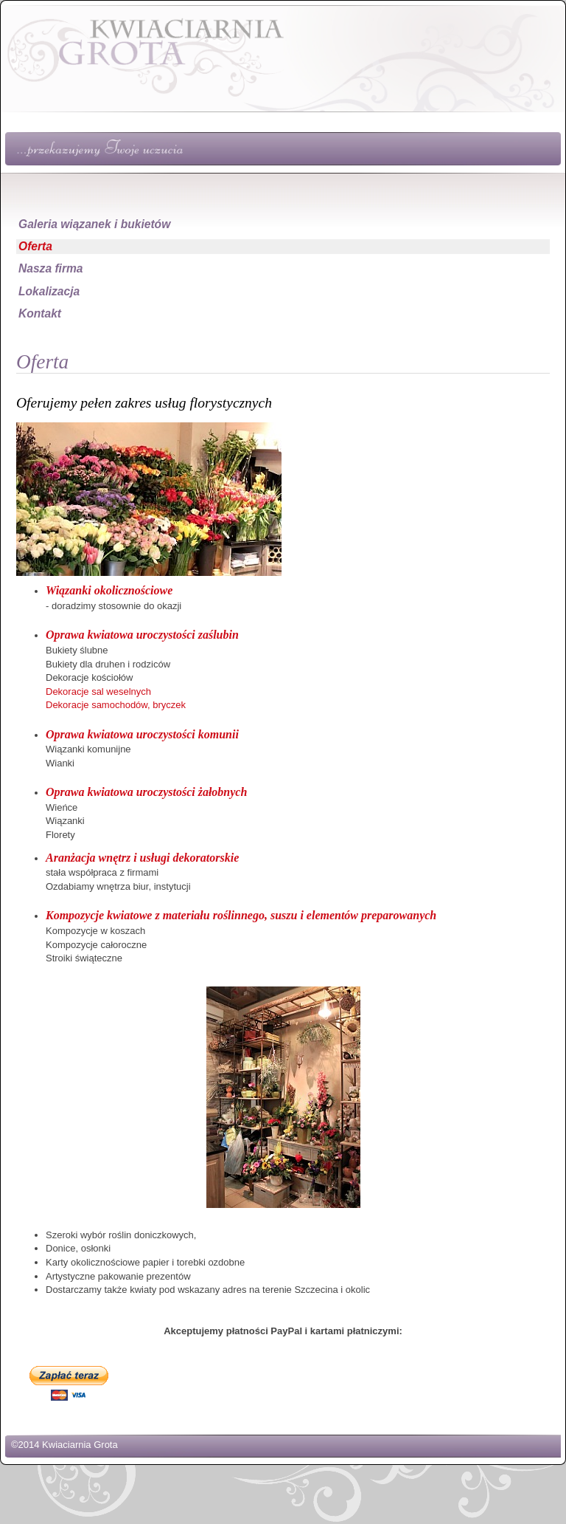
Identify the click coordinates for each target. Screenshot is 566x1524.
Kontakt (39, 313)
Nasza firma (50, 268)
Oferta (35, 246)
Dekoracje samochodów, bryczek (116, 704)
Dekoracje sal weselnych (98, 691)
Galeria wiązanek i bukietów (94, 224)
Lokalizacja (49, 291)
